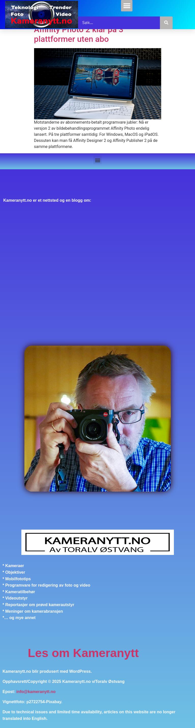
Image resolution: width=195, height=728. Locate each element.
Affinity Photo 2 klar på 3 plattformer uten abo (79, 34)
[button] (126, 5)
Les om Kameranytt (83, 653)
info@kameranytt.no (35, 691)
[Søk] (166, 22)
